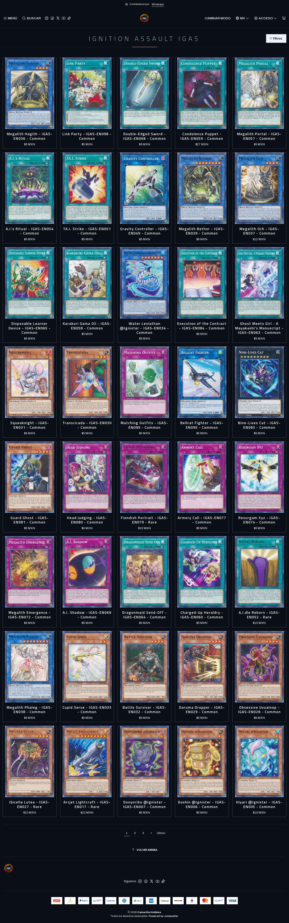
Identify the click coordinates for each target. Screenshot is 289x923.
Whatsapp (158, 4)
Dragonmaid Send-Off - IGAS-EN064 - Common (144, 615)
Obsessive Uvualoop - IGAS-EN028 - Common (259, 709)
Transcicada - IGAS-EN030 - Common (87, 425)
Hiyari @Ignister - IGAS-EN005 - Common (259, 804)
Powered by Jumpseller (163, 916)
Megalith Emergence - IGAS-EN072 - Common (29, 615)
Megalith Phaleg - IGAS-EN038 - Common (30, 709)
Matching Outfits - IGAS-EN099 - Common (144, 425)
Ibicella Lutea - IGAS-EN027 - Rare (29, 804)
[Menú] (10, 18)
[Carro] (284, 18)
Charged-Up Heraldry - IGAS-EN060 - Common (202, 615)
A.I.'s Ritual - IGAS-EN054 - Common (30, 231)
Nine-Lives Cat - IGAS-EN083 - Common (259, 425)
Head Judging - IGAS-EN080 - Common (87, 520)
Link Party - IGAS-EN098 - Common (87, 136)
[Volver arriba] (144, 850)
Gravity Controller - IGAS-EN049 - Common (144, 231)
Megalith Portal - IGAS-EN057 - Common (259, 136)
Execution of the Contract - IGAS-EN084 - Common (202, 326)
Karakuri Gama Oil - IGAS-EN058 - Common (87, 326)
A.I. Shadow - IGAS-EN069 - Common (87, 615)
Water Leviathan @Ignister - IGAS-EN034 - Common (144, 328)
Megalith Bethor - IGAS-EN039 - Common (202, 231)
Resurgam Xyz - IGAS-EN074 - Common (259, 520)
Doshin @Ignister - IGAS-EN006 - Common (202, 804)
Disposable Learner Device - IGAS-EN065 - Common (30, 328)
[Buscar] (31, 18)
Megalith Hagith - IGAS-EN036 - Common (30, 136)
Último (161, 833)
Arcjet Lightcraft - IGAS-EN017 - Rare (87, 804)
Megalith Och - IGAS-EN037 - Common (259, 231)
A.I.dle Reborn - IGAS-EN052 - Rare (259, 615)
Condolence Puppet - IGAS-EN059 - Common (202, 136)
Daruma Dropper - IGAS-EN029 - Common (202, 709)
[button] (276, 38)
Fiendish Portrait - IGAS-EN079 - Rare (144, 520)
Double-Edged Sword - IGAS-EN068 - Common (144, 136)
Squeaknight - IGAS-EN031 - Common (29, 425)
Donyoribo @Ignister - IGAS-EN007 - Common (144, 804)
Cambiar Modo (218, 18)
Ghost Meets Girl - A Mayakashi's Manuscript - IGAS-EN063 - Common (259, 328)
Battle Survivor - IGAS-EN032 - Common (145, 709)
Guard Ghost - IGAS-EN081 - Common (30, 520)
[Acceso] (265, 18)
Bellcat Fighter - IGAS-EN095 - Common (202, 425)
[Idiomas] (242, 18)
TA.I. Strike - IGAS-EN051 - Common (87, 231)
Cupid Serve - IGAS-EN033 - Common (87, 709)
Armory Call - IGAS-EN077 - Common (202, 520)
